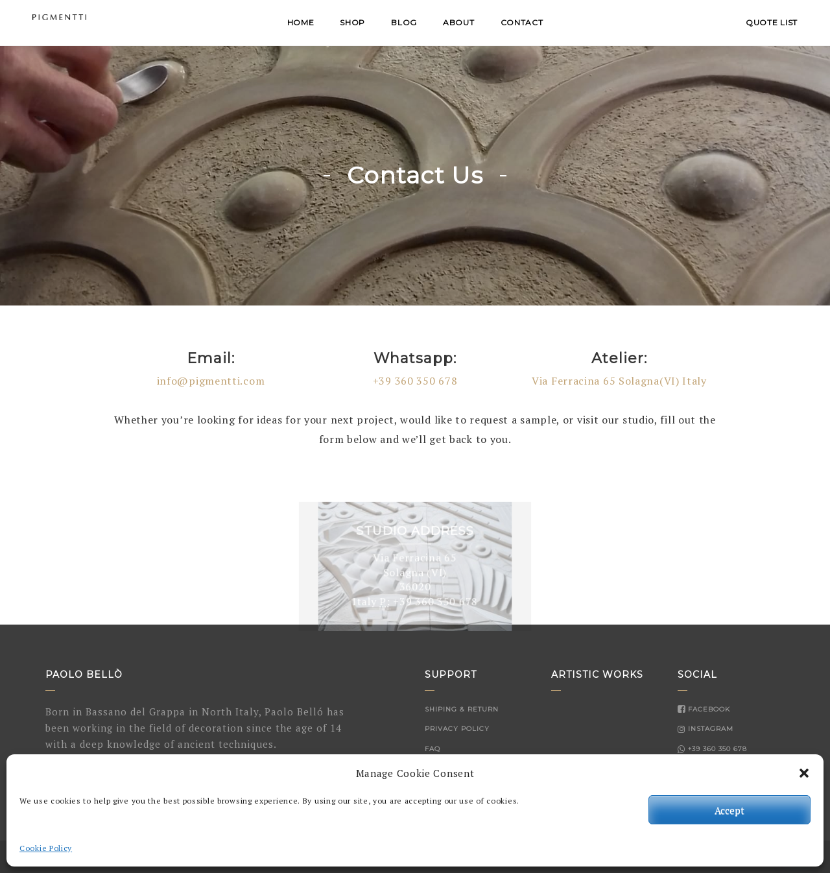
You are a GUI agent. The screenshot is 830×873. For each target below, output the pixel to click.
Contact (522, 22)
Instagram (705, 728)
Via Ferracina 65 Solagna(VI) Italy (619, 381)
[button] (804, 773)
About (459, 22)
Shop (352, 22)
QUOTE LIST (772, 22)
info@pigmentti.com (211, 381)
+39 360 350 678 (415, 381)
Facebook (704, 709)
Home (300, 22)
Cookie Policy (45, 848)
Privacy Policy (457, 728)
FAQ (432, 749)
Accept (729, 810)
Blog (404, 22)
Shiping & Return (462, 709)
